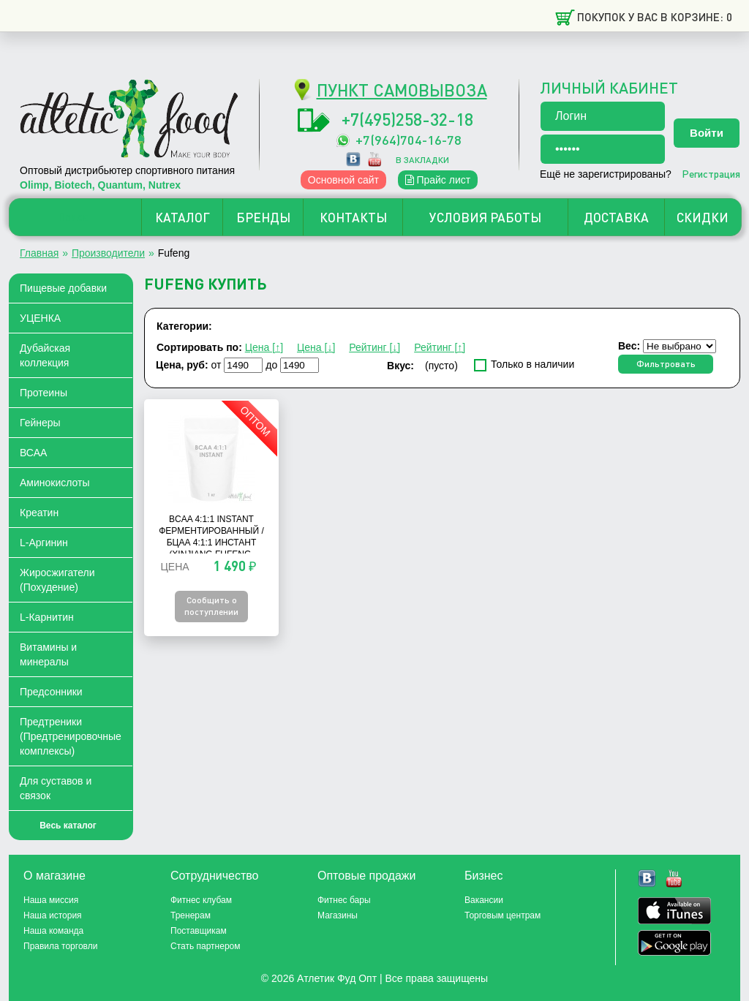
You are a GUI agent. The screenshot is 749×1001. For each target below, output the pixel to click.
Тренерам (190, 915)
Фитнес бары (344, 900)
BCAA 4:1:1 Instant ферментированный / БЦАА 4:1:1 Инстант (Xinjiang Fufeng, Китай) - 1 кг (211, 542)
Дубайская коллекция (45, 355)
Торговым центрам (502, 915)
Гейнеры (40, 422)
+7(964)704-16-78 (408, 139)
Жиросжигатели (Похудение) (57, 580)
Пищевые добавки (63, 288)
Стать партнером (205, 946)
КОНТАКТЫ (353, 217)
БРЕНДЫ (263, 217)
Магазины (337, 915)
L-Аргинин (44, 542)
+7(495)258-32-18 (407, 118)
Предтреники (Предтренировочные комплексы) (70, 736)
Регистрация (711, 173)
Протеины (43, 392)
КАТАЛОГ (182, 217)
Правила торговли (60, 946)
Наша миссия (50, 900)
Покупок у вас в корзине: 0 (654, 17)
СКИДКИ (703, 217)
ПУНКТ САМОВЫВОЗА (402, 89)
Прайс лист (438, 180)
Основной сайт (343, 180)
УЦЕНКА (40, 318)
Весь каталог (68, 825)
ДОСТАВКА (616, 217)
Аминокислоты (55, 482)
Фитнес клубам (201, 900)
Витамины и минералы (48, 654)
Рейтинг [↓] (374, 347)
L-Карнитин (47, 617)
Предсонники (51, 692)
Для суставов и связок (55, 788)
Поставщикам (198, 931)
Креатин (39, 512)
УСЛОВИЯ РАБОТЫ (485, 217)
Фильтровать (666, 363)
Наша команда (53, 931)
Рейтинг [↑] (439, 347)
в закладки (422, 159)
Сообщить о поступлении (211, 605)
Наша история (52, 915)
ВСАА (33, 452)
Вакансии (483, 900)
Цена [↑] (264, 347)
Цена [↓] (316, 347)
